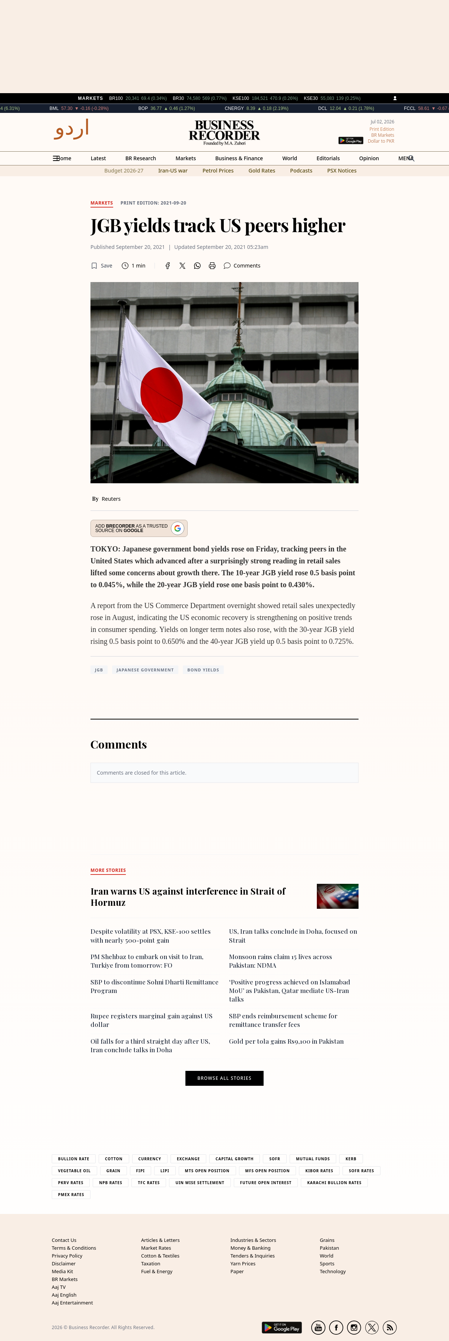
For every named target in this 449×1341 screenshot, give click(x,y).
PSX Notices (342, 170)
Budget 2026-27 (123, 170)
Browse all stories (224, 1078)
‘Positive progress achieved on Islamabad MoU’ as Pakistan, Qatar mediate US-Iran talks (289, 990)
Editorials (328, 158)
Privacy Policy (67, 1255)
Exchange (188, 1158)
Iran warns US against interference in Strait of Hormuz (187, 896)
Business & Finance (239, 158)
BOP (158, 108)
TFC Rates (149, 1182)
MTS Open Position (207, 1170)
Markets (185, 158)
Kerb (350, 1158)
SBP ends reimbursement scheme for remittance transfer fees (283, 1020)
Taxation (150, 1263)
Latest (98, 158)
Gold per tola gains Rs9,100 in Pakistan (286, 1041)
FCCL (425, 108)
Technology (333, 1271)
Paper (237, 1271)
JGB (99, 670)
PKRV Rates (70, 1182)
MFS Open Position (267, 1170)
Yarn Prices (242, 1263)
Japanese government (145, 670)
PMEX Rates (71, 1194)
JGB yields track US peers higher (217, 225)
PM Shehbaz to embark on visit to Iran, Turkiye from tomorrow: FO (146, 960)
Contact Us (64, 1240)
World (289, 158)
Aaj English (64, 1294)
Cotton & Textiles (160, 1255)
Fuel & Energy (156, 1271)
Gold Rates (261, 170)
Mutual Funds (313, 1158)
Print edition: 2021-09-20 (154, 203)
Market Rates (156, 1247)
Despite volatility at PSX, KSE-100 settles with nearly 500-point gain (150, 935)
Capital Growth (235, 1158)
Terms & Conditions (74, 1247)
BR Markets (65, 1279)
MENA (406, 158)
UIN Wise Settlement (199, 1182)
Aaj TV (59, 1287)
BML (69, 108)
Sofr (274, 1158)
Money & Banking (250, 1247)
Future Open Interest (266, 1182)
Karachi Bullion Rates (334, 1182)
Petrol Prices (218, 170)
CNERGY (249, 108)
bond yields (203, 670)
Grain (113, 1170)
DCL (338, 108)
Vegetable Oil (74, 1170)
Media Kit (62, 1271)
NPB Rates (110, 1182)
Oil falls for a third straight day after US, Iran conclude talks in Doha (150, 1045)
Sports (327, 1263)
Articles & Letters (160, 1240)
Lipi (164, 1170)
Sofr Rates (361, 1170)
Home (63, 158)
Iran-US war (173, 170)
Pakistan (329, 1247)
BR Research (140, 158)
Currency (150, 1158)
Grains (327, 1240)
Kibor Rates (319, 1170)
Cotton (113, 1158)
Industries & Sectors (253, 1240)
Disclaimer (64, 1263)
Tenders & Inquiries (252, 1255)
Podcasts (301, 170)
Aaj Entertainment (72, 1302)
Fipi (140, 1170)
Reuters (111, 498)
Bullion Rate (73, 1158)
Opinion (369, 158)
